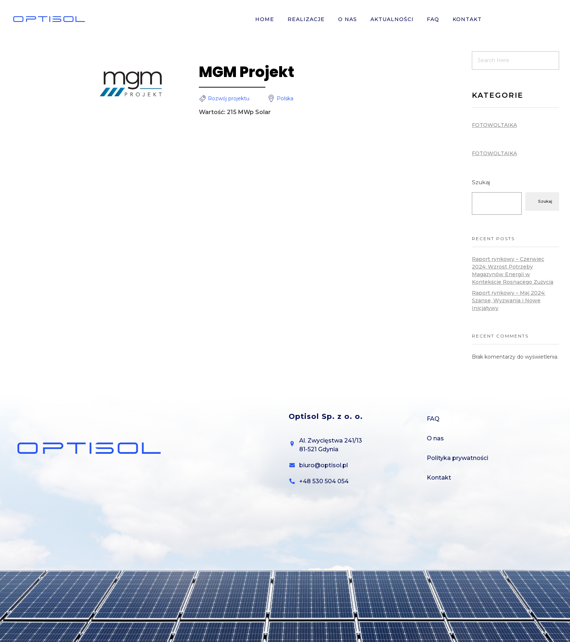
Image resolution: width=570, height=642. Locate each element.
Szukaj (481, 182)
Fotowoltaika (494, 125)
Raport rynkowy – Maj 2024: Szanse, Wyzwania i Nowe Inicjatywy (508, 300)
